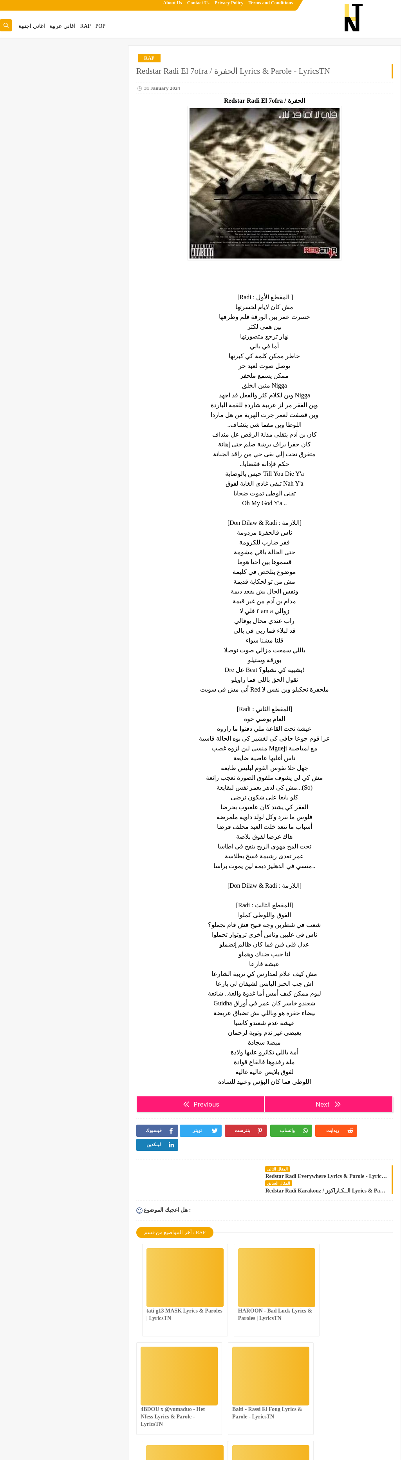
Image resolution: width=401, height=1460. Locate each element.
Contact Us (198, 6)
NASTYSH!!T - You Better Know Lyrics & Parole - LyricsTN (267, 1388)
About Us (172, 6)
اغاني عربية (62, 26)
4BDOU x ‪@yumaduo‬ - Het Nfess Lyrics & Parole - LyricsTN (348, 1290)
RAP (85, 26)
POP (100, 26)
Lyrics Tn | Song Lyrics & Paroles (364, 1450)
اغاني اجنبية (31, 26)
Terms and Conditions (270, 6)
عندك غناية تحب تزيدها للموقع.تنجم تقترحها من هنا (62, 74)
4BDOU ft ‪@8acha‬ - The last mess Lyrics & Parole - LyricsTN (349, 1388)
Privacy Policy (229, 6)
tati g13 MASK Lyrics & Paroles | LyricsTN (50, 167)
